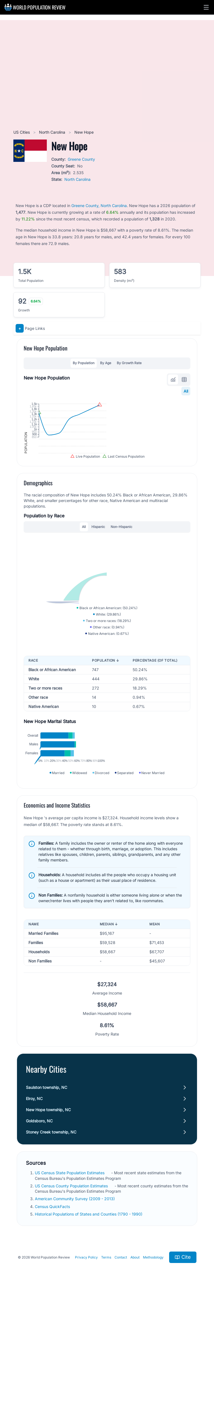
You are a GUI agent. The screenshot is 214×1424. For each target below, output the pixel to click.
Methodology (153, 1382)
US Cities (22, 132)
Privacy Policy (86, 1382)
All (186, 391)
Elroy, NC (34, 1224)
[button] (206, 7)
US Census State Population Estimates (70, 1298)
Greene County (81, 159)
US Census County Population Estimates (72, 1311)
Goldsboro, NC (39, 1246)
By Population (83, 363)
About (135, 1382)
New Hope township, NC (48, 1235)
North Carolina (52, 132)
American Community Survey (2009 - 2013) (75, 1324)
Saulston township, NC (46, 1213)
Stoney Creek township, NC (51, 1257)
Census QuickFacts (53, 1331)
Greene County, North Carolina (99, 205)
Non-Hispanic (121, 585)
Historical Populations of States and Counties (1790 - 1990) (89, 1339)
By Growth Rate (129, 363)
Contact (121, 1382)
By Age (105, 363)
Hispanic (98, 585)
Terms (106, 1382)
